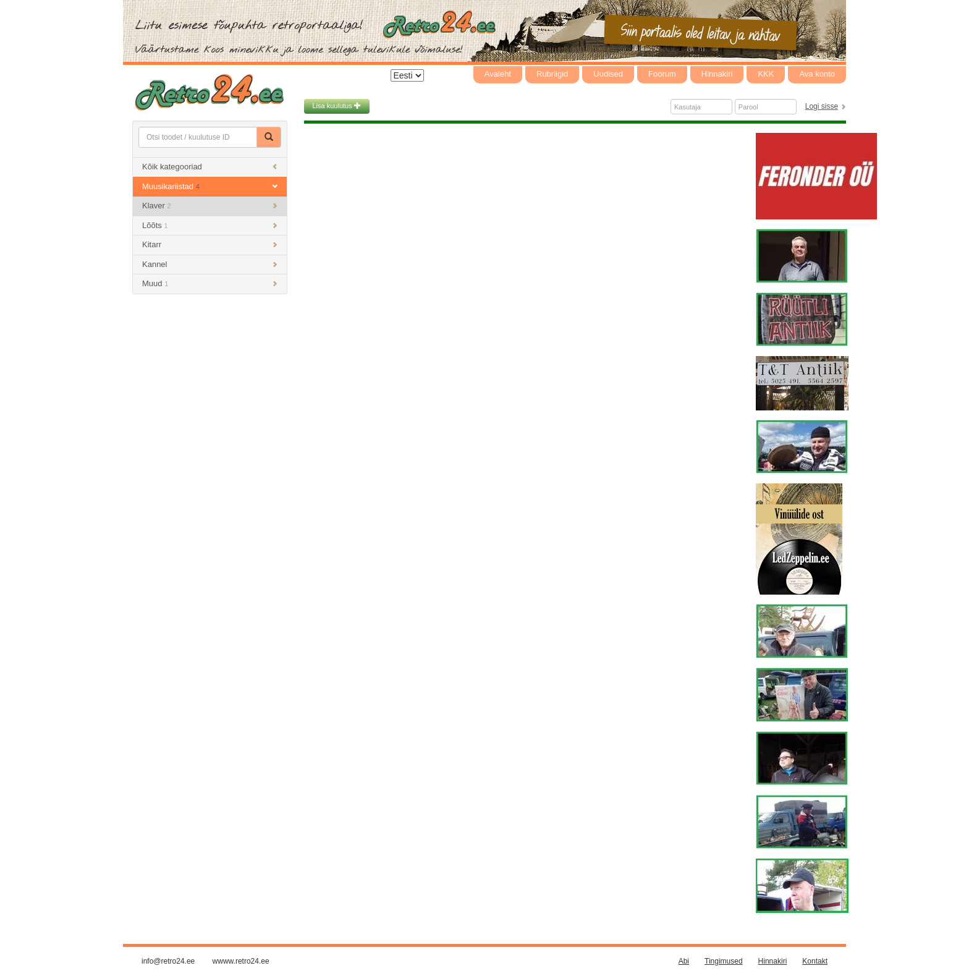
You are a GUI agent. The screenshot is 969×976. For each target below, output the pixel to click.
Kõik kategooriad (209, 166)
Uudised (608, 74)
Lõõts (209, 225)
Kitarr (209, 244)
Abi (684, 961)
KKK (766, 74)
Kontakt (814, 961)
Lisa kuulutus (337, 105)
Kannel (209, 264)
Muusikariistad (209, 186)
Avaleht (498, 74)
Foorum (662, 74)
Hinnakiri (717, 74)
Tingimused (724, 961)
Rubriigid (552, 74)
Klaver (209, 205)
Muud (209, 283)
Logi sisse (821, 106)
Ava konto (817, 74)
